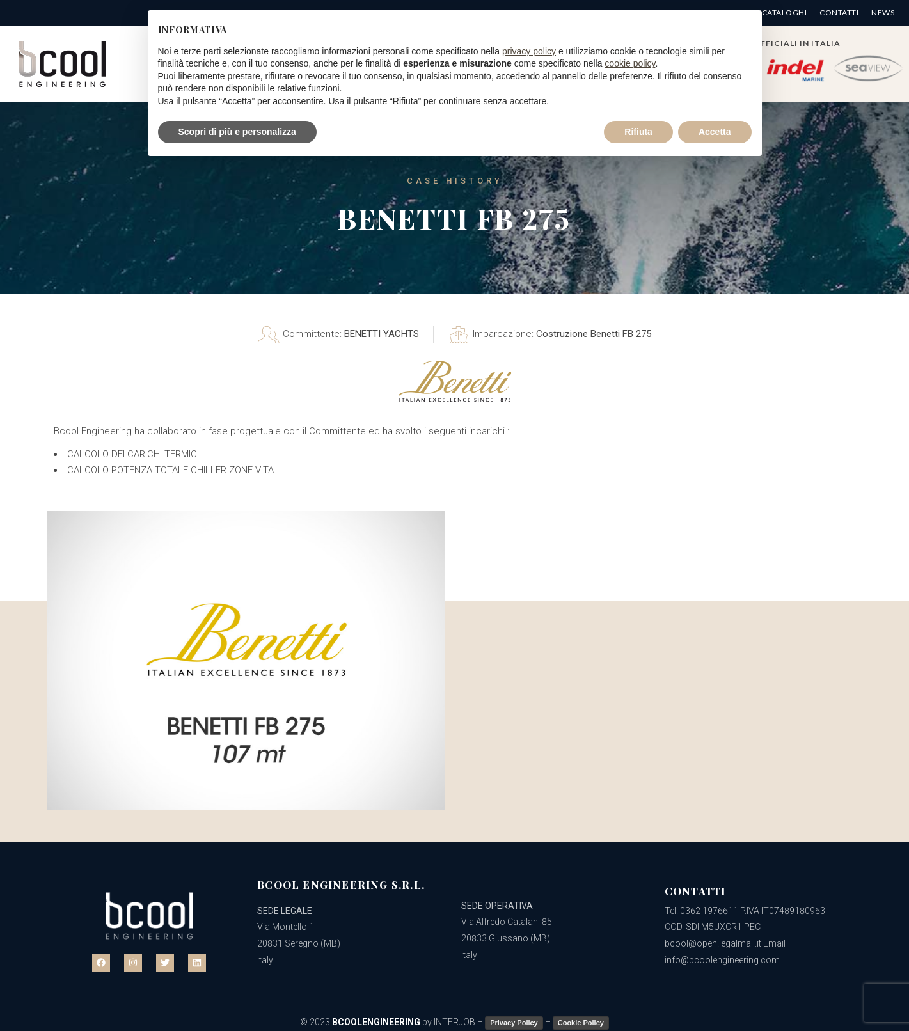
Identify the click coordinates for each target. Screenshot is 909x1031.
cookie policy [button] (630, 63)
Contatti (838, 12)
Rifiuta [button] (638, 132)
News (882, 12)
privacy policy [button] (529, 51)
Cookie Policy (581, 1023)
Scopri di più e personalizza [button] (237, 132)
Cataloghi (784, 12)
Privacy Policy (514, 1023)
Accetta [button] (715, 132)
